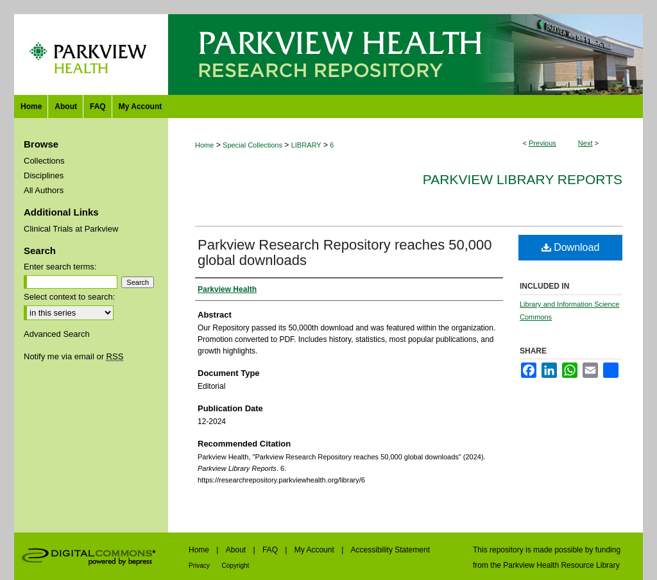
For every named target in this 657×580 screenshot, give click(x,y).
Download (571, 247)
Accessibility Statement (390, 549)
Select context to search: (69, 297)
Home (204, 145)
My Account (315, 549)
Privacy (200, 565)
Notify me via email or (73, 356)
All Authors (44, 190)
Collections (44, 161)
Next (585, 143)
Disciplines (44, 175)
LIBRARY (306, 145)
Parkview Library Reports (522, 179)
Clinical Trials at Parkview (71, 229)
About (237, 549)
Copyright (236, 565)
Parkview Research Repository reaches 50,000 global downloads (345, 252)
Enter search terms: (60, 266)
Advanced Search (57, 334)
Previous (542, 143)
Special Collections (252, 145)
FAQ (271, 549)
